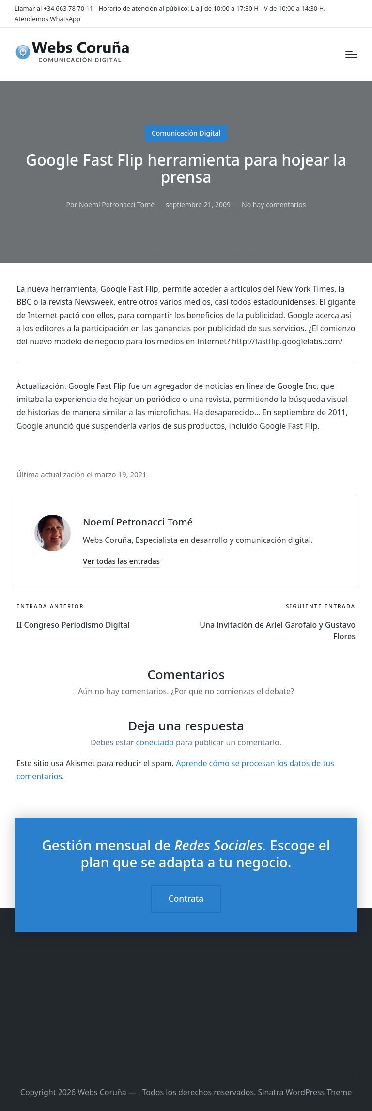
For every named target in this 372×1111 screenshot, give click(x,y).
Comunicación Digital (186, 133)
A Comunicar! (114, 249)
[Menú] (351, 54)
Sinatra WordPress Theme (305, 1092)
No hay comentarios (274, 204)
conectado (155, 742)
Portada (74, 249)
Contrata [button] (186, 898)
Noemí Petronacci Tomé (138, 521)
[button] (121, 561)
